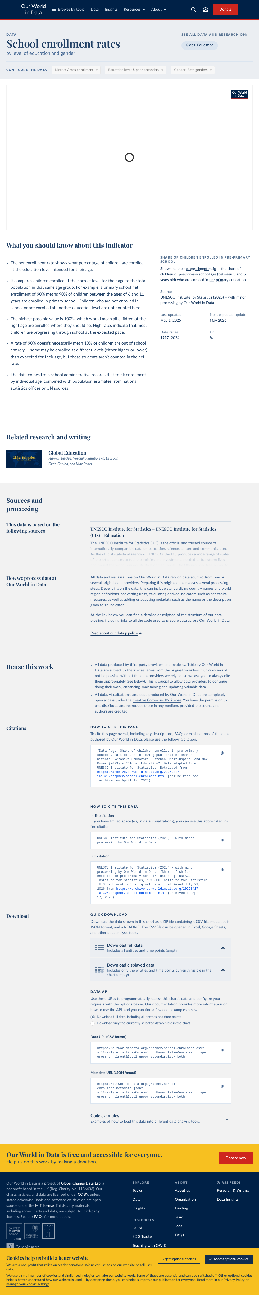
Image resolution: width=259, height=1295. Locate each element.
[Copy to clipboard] (216, 753)
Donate (225, 9)
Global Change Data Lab (81, 1197)
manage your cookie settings (27, 1284)
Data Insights (227, 1213)
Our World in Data (33, 9)
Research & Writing (233, 1204)
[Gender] (193, 70)
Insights (111, 9)
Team (179, 1230)
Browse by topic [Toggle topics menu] (68, 9)
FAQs (38, 1230)
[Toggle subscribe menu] (205, 9)
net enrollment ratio (200, 269)
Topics (138, 1204)
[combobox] (193, 9)
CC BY (83, 1208)
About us (182, 1204)
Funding (181, 1221)
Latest (137, 1241)
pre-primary (218, 280)
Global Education (200, 45)
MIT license (44, 1219)
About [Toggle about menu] (158, 9)
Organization (185, 1213)
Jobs (178, 1239)
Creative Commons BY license (157, 700)
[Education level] (135, 70)
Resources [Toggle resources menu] (134, 9)
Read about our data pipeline (115, 633)
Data (95, 9)
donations (76, 1265)
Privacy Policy (234, 1280)
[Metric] (76, 70)
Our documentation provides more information (183, 1014)
